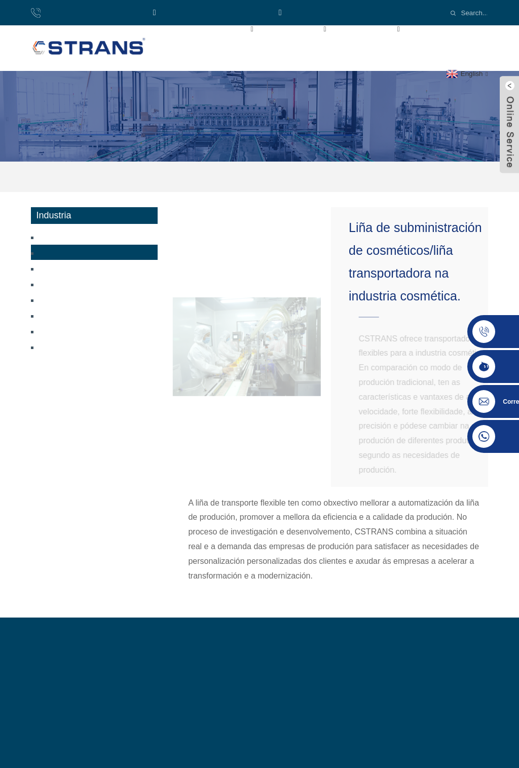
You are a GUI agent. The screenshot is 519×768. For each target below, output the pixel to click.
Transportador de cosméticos (314, 176)
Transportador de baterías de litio (91, 268)
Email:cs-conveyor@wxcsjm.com (344, 12)
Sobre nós (232, 28)
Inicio (172, 28)
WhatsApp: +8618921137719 (212, 12)
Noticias (177, 51)
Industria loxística (67, 299)
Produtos (306, 28)
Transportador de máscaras (80, 283)
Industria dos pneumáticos (79, 330)
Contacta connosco (258, 51)
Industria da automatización (82, 346)
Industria (379, 28)
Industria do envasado (73, 315)
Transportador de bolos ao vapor (89, 236)
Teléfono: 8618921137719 (90, 12)
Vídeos (442, 28)
